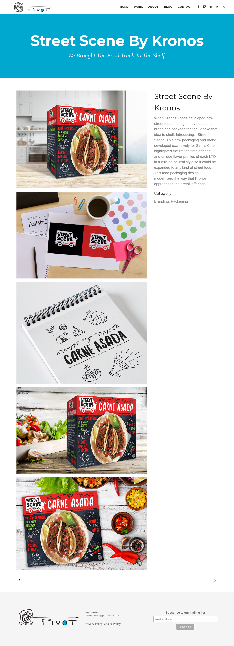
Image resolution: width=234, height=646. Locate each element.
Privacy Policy (94, 623)
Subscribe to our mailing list (185, 612)
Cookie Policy (112, 623)
